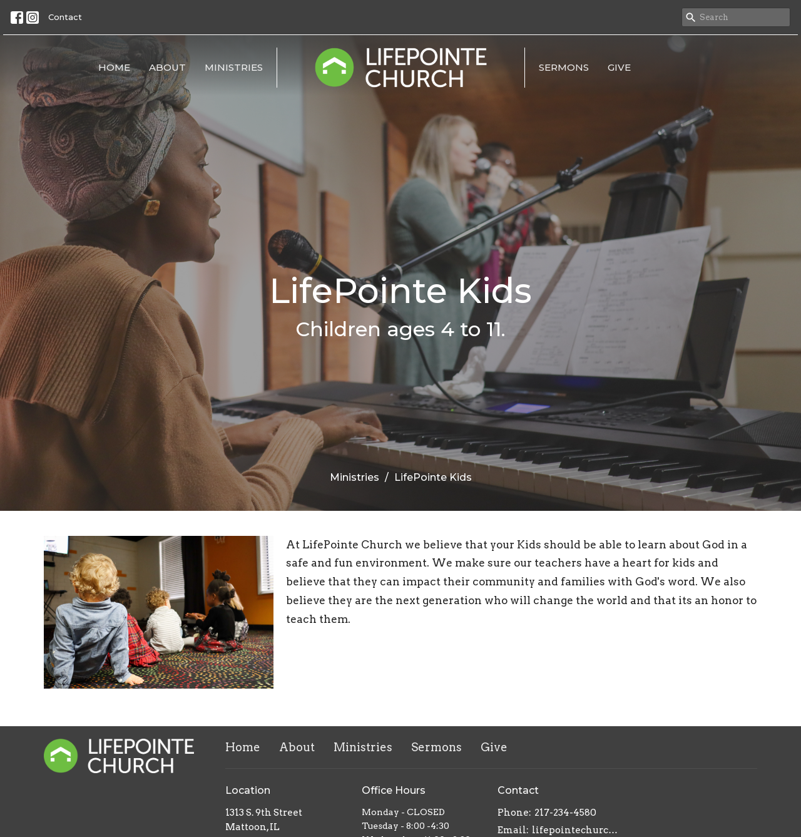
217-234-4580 (565, 812)
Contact (65, 17)
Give (619, 67)
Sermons (564, 67)
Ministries (234, 67)
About (167, 67)
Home (114, 67)
